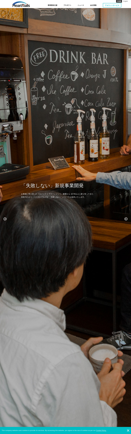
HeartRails (21, 4)
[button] (10, 217)
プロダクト (67, 5)
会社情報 (93, 5)
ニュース (81, 5)
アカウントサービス (112, 5)
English (125, 1)
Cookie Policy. (101, 430)
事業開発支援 (52, 5)
